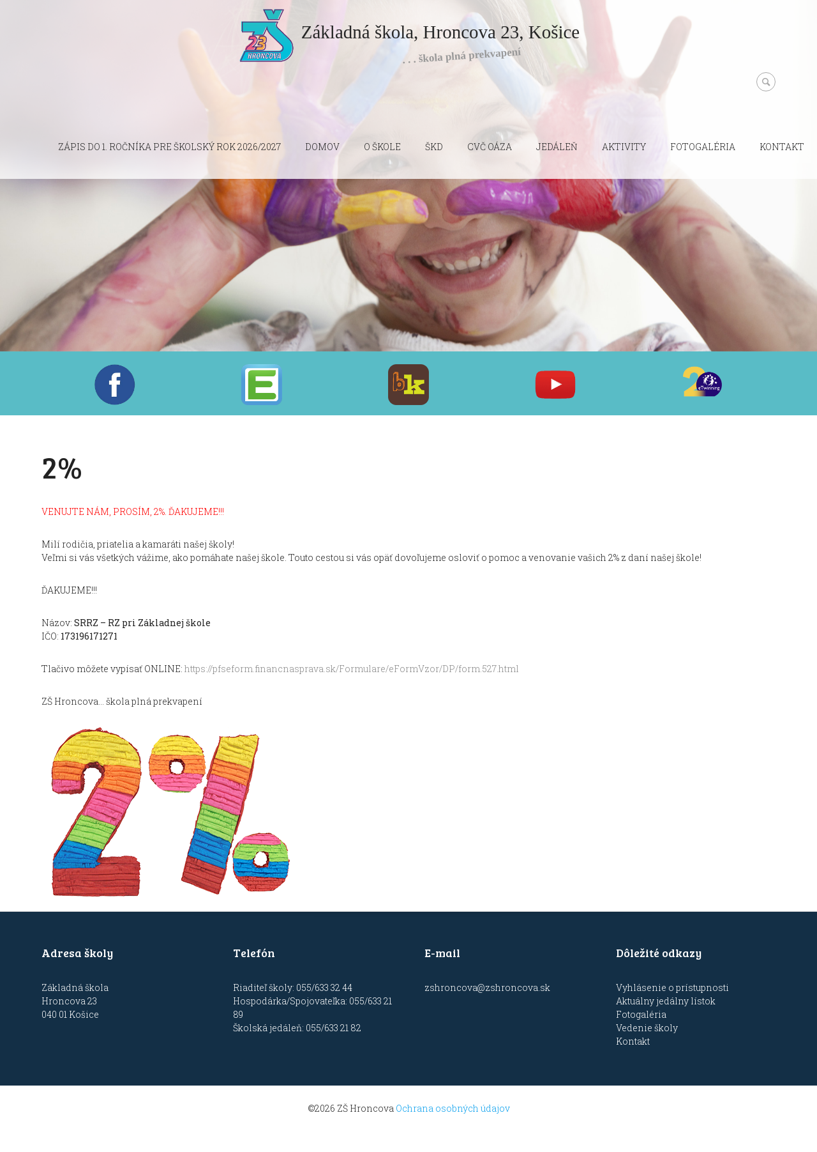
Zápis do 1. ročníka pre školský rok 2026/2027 (169, 147)
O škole (382, 147)
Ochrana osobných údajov (453, 1108)
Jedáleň (557, 147)
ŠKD (434, 147)
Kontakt (782, 147)
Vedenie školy (647, 1028)
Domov (322, 147)
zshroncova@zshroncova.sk (487, 987)
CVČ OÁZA (489, 147)
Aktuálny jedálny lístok (666, 1001)
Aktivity (624, 147)
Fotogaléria (702, 147)
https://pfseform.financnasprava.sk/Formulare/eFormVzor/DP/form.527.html (351, 669)
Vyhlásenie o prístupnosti (672, 987)
